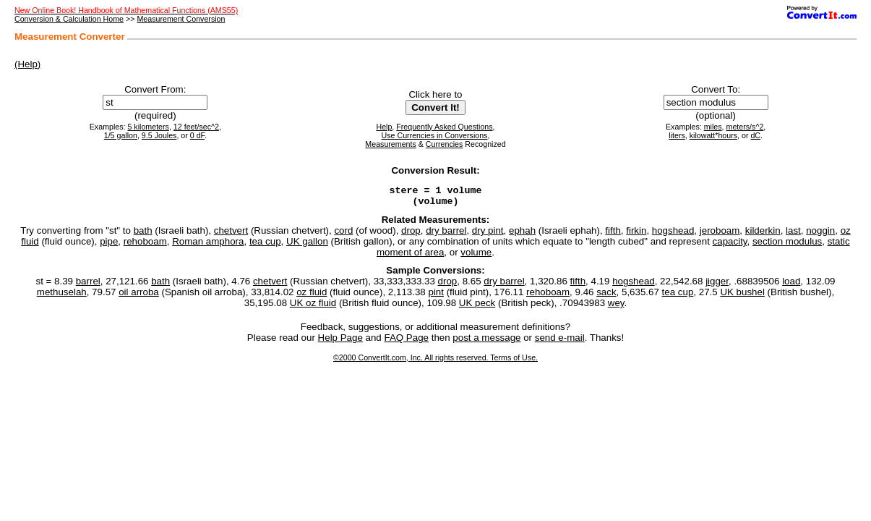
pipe (109, 245)
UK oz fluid (313, 307)
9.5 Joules (159, 135)
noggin (820, 234)
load (791, 285)
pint (436, 296)
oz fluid (311, 296)
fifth (612, 234)
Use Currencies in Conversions (435, 135)
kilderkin (763, 234)
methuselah (62, 296)
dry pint (488, 234)
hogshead (673, 234)
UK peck (477, 307)
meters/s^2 (745, 126)
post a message (486, 341)
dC (755, 135)
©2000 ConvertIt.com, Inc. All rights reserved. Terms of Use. (435, 361)
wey (616, 307)
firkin (636, 234)
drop (411, 234)
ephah (522, 234)
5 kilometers (147, 126)
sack (606, 296)
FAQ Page (407, 341)
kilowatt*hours (713, 135)
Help (384, 126)
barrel (88, 285)
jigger (717, 285)
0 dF (197, 135)
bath (143, 234)
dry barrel (446, 234)
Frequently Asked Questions (444, 126)
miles (713, 126)
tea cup (265, 245)
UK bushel (742, 296)
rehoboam (145, 245)
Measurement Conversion (181, 18)
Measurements (390, 144)
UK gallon (307, 245)
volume (476, 256)
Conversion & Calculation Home (69, 18)
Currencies (444, 144)
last (793, 234)
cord (343, 234)
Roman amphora (208, 245)
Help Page (340, 341)
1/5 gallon (120, 135)
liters (677, 135)
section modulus (787, 245)
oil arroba (139, 296)
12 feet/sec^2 (196, 126)
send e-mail (560, 341)
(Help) (27, 64)
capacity (730, 245)
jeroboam (720, 234)
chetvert (231, 234)
